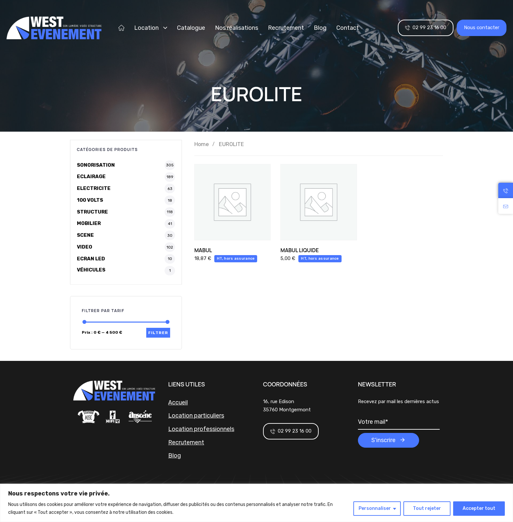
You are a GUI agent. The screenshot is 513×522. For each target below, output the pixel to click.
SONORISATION (96, 165)
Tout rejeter (427, 508)
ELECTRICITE (94, 188)
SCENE (85, 235)
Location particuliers (196, 415)
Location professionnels (201, 429)
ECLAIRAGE (91, 176)
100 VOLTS (90, 200)
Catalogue (191, 27)
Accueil (178, 402)
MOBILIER (89, 223)
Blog (320, 27)
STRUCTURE (92, 212)
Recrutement (286, 27)
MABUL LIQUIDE (299, 250)
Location (150, 27)
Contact (347, 27)
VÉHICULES (91, 270)
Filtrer (158, 332)
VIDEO (84, 247)
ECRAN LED (91, 259)
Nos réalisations (236, 27)
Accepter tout (479, 508)
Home (201, 144)
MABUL (203, 250)
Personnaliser (375, 508)
